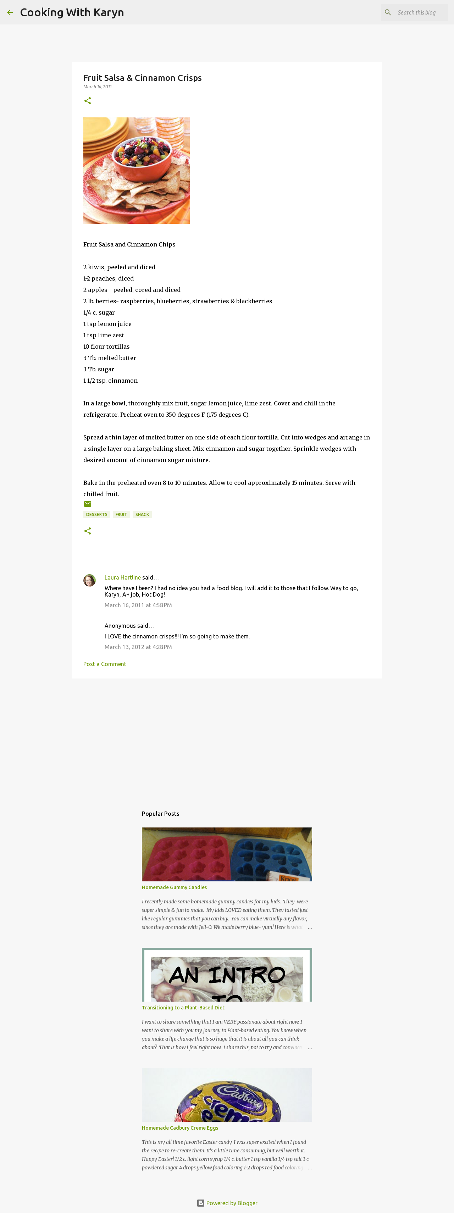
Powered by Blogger (227, 1203)
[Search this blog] (411, 12)
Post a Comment (104, 664)
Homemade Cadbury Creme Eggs (180, 1128)
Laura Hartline (123, 577)
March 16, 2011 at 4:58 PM (138, 605)
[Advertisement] (227, 738)
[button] (87, 101)
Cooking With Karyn (72, 12)
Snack (142, 514)
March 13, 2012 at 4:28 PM (138, 647)
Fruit (121, 514)
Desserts (96, 514)
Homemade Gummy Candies (174, 887)
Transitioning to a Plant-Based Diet (183, 1007)
